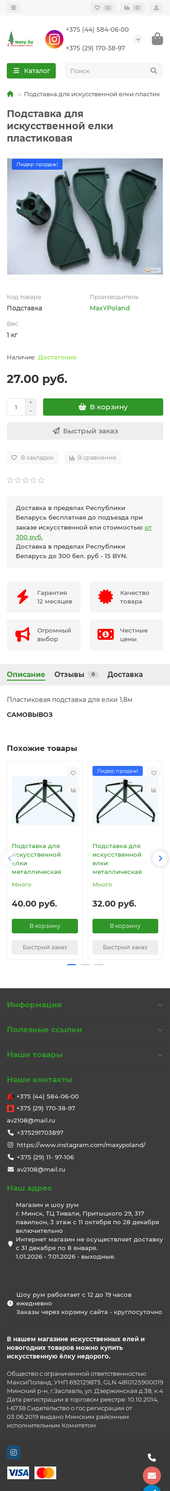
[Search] (114, 70)
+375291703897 (40, 1132)
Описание (26, 674)
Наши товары (85, 1054)
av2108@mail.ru (31, 1120)
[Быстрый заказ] (85, 431)
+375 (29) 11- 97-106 (45, 1157)
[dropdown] (13, 8)
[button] (10, 858)
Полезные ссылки (85, 1029)
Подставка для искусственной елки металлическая (36, 858)
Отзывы (76, 674)
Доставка (125, 674)
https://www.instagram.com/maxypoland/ (81, 1144)
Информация (85, 1004)
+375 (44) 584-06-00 (97, 29)
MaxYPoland (110, 308)
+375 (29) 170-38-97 (95, 48)
